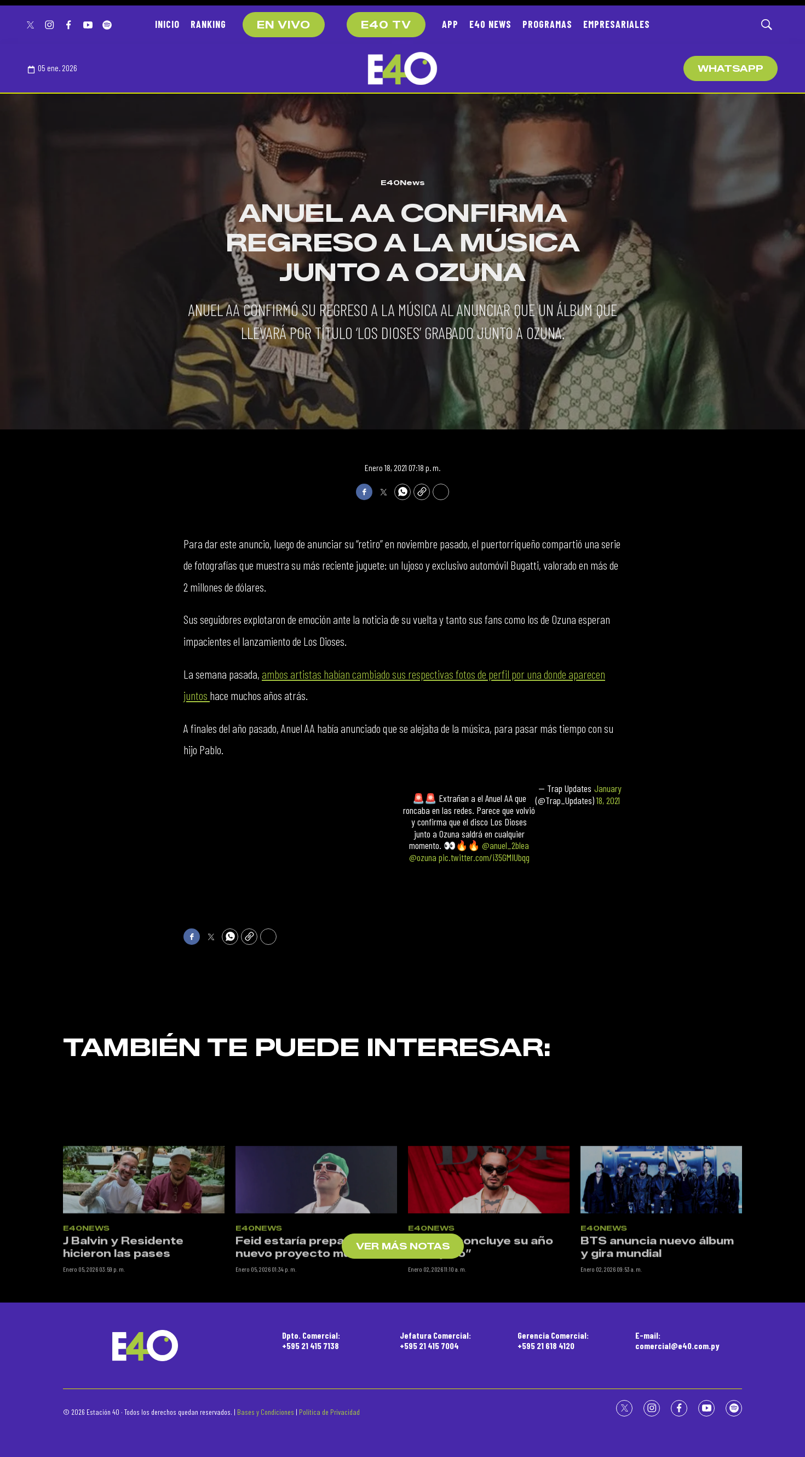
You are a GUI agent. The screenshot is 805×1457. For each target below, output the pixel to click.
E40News (403, 182)
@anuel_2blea (505, 845)
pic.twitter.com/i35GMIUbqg (484, 857)
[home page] (402, 68)
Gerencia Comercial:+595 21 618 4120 (553, 1340)
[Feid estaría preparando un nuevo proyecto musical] (316, 1247)
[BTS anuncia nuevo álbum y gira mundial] (661, 1247)
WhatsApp (730, 69)
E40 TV (386, 25)
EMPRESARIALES (616, 24)
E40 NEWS (490, 24)
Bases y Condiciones (265, 1411)
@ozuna (422, 857)
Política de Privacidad (329, 1411)
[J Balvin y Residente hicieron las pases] (144, 1247)
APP (450, 24)
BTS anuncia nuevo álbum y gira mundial (657, 1316)
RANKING (208, 24)
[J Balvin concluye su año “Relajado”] (489, 1247)
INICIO (167, 24)
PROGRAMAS (547, 24)
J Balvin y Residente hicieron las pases (123, 1316)
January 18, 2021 (608, 794)
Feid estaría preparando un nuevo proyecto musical (315, 1316)
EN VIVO (284, 25)
